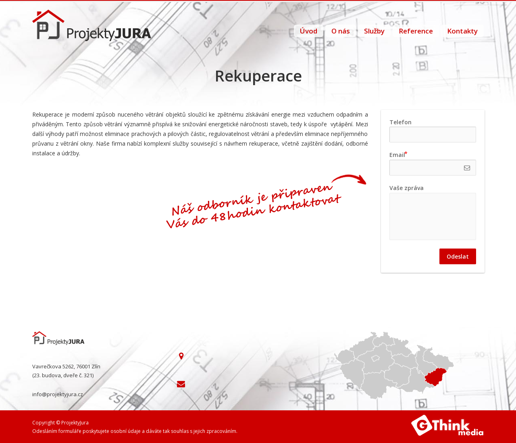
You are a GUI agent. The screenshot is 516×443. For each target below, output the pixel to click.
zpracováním (221, 431)
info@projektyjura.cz (57, 394)
